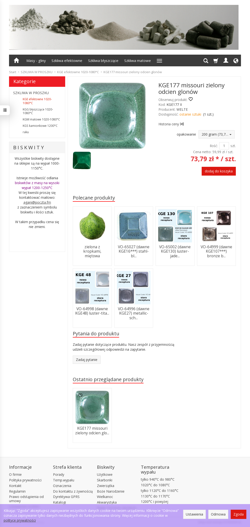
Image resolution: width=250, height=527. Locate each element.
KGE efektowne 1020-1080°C (37, 101)
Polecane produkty (94, 197)
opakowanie (186, 134)
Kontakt (15, 485)
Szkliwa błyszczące (103, 60)
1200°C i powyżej (154, 501)
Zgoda (238, 514)
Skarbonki (104, 480)
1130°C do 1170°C (155, 496)
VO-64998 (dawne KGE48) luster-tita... (92, 311)
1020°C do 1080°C (155, 485)
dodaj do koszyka (219, 171)
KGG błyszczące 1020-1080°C (38, 111)
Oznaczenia (62, 485)
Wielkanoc (105, 496)
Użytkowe (105, 474)
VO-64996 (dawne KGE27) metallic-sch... (133, 313)
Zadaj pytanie (86, 359)
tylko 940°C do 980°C (158, 479)
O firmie (15, 474)
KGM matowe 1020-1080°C (41, 119)
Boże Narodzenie (111, 491)
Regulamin (17, 491)
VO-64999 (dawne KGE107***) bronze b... (216, 251)
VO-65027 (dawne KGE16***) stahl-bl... (133, 251)
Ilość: (214, 145)
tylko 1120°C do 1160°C (159, 490)
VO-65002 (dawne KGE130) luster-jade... (175, 251)
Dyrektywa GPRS (66, 496)
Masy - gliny (36, 60)
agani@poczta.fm (37, 202)
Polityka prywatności (25, 480)
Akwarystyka (107, 502)
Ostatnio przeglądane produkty (108, 379)
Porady (58, 474)
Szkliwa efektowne (67, 60)
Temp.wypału (63, 480)
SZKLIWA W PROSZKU (31, 92)
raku (26, 132)
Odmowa (218, 514)
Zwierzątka (105, 485)
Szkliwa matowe (137, 60)
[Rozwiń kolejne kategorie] (159, 60)
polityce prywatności (20, 520)
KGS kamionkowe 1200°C (40, 126)
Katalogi (59, 502)
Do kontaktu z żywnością (73, 491)
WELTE (182, 109)
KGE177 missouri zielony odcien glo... (92, 430)
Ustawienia (194, 514)
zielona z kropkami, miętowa (92, 251)
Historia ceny (170, 124)
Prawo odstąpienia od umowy (26, 498)
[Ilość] (224, 145)
